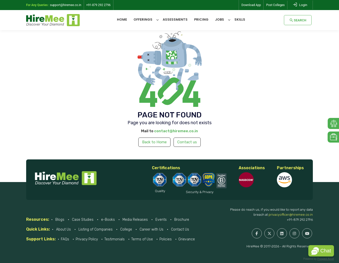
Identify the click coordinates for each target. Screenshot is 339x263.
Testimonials (114, 239)
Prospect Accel (325, 258)
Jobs (219, 19)
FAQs (65, 239)
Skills (239, 19)
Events (160, 219)
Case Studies (82, 219)
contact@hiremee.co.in (176, 131)
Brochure (181, 219)
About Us (63, 229)
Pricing (201, 19)
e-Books (107, 219)
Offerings (143, 19)
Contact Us (179, 229)
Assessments (175, 19)
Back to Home (154, 142)
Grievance (186, 239)
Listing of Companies (95, 229)
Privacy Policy (87, 239)
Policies (165, 239)
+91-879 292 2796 (300, 220)
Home (122, 19)
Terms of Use (142, 239)
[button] (321, 250)
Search (297, 20)
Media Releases (134, 219)
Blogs (59, 219)
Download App (251, 5)
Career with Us (151, 229)
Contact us (187, 142)
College (125, 229)
